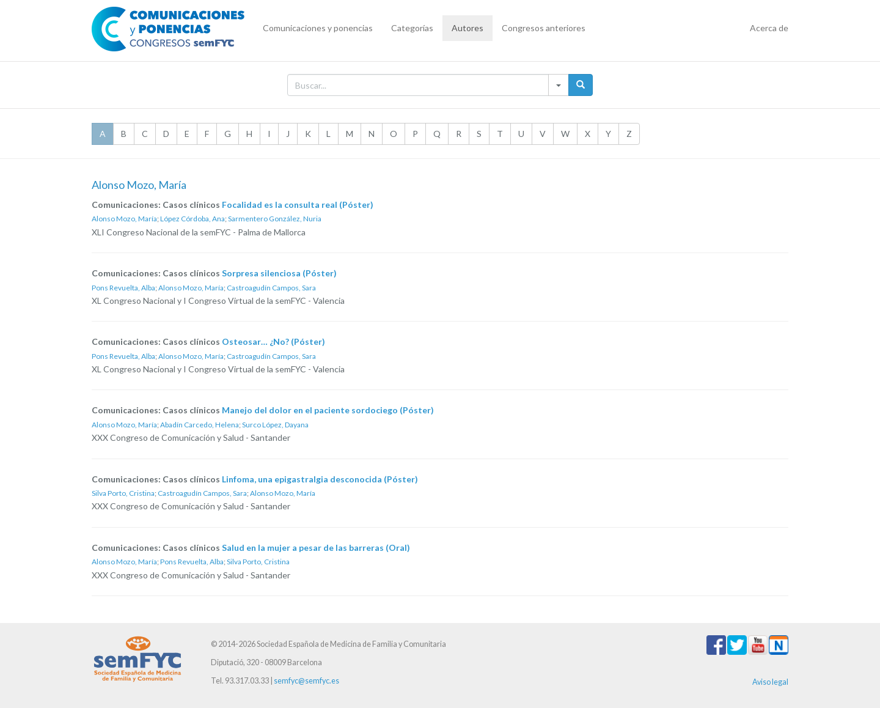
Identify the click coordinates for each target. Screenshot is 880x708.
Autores (467, 28)
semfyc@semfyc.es (306, 680)
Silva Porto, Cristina (123, 493)
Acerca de (769, 28)
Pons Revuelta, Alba (123, 287)
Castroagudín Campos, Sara (271, 287)
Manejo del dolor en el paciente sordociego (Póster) (328, 410)
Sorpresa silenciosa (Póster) (279, 273)
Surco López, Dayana (275, 424)
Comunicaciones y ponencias (318, 28)
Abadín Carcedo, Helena (199, 424)
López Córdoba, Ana (192, 218)
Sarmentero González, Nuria (274, 218)
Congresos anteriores (543, 28)
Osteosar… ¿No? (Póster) (273, 341)
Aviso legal (770, 682)
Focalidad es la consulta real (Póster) (297, 204)
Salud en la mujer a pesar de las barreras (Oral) (316, 547)
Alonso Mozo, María (124, 218)
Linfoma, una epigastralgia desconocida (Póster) (320, 479)
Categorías (412, 28)
